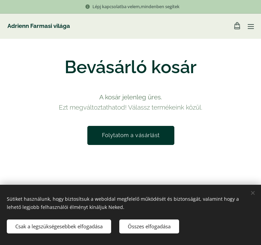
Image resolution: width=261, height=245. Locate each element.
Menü (251, 26)
